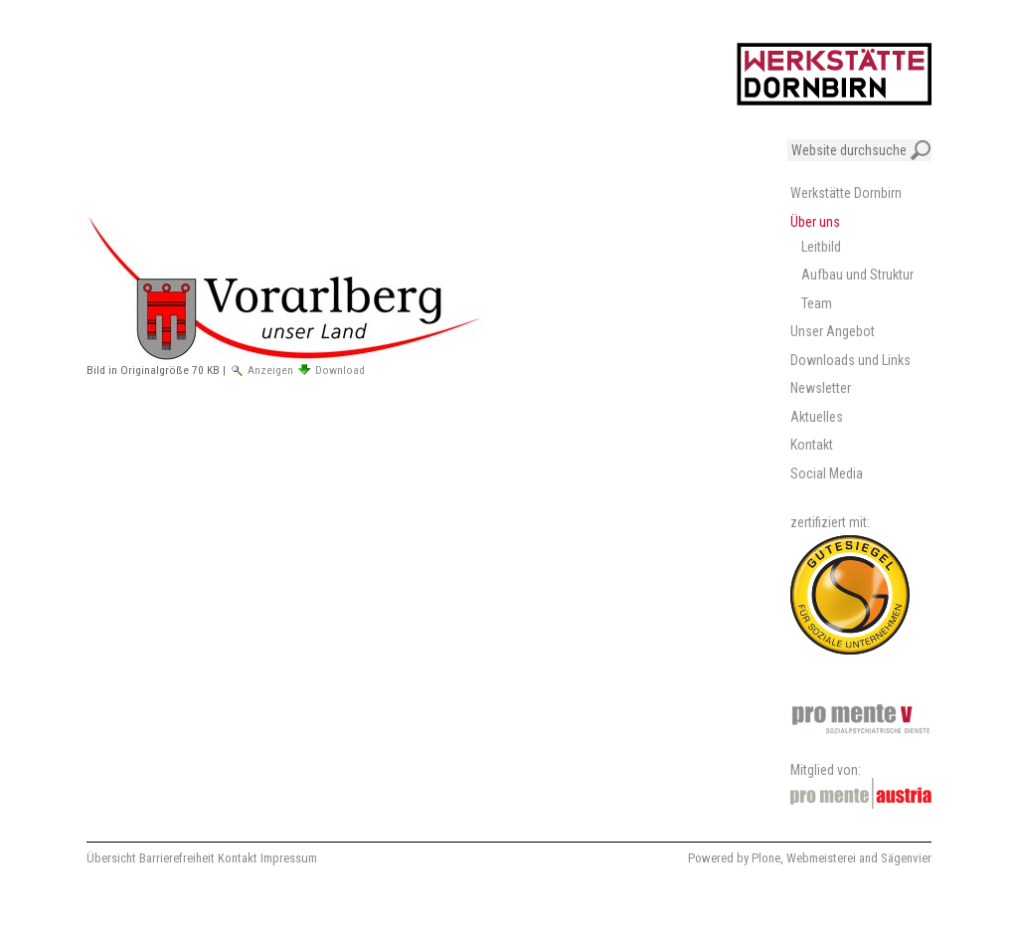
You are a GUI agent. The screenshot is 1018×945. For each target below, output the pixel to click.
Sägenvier (906, 857)
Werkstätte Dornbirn (846, 193)
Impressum (288, 857)
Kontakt (237, 857)
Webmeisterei (821, 857)
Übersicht (111, 857)
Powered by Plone (734, 857)
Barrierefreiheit (177, 857)
